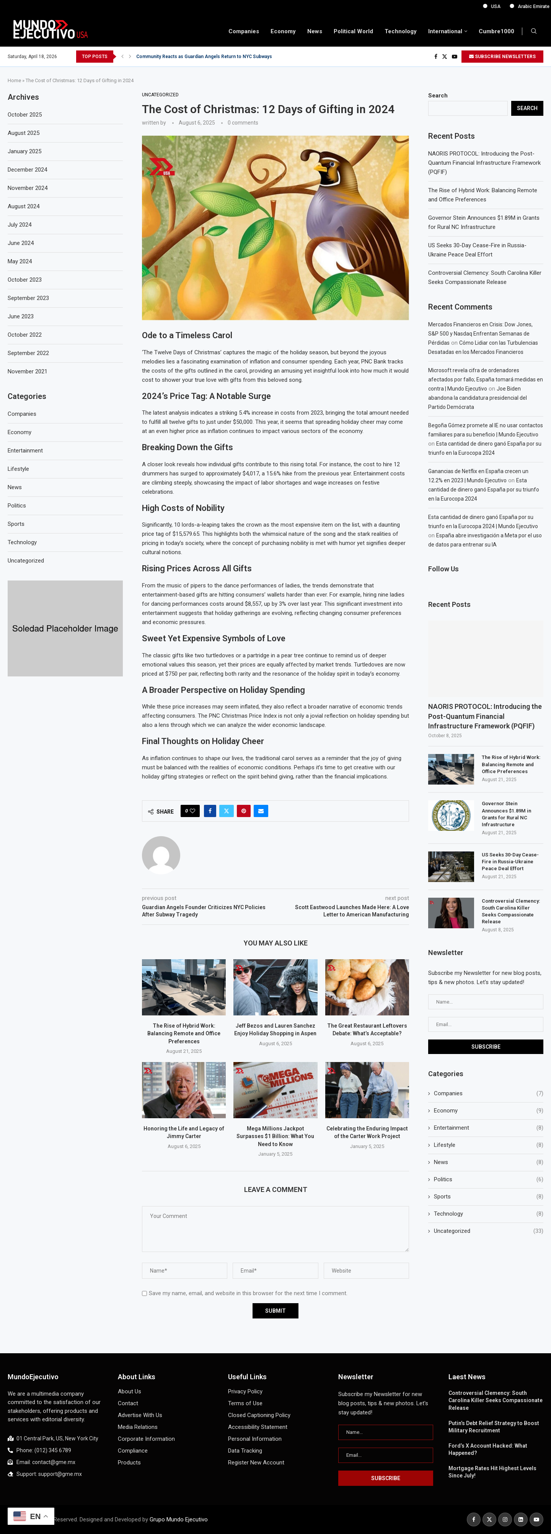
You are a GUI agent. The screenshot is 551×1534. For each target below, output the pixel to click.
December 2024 (27, 169)
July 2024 (19, 224)
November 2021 (27, 371)
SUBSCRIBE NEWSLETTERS (502, 56)
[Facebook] (436, 57)
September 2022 (28, 353)
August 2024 (23, 206)
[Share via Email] (261, 811)
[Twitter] (445, 57)
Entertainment (488, 1128)
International (445, 31)
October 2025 (25, 114)
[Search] (534, 31)
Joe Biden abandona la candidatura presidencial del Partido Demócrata (477, 398)
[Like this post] (192, 811)
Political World (353, 31)
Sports (488, 1197)
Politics (488, 1180)
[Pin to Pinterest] (244, 811)
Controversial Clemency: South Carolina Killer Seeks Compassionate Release (511, 911)
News (314, 31)
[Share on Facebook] (210, 811)
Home (14, 80)
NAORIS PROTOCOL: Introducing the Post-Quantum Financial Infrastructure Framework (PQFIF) (484, 162)
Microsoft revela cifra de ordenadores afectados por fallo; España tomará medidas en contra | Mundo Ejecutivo (485, 379)
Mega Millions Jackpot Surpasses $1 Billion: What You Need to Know (275, 1136)
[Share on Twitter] (226, 811)
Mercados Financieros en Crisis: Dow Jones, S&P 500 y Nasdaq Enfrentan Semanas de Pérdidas (480, 333)
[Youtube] (455, 57)
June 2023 (21, 316)
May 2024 (20, 261)
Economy (283, 31)
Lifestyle (488, 1145)
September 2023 (28, 298)
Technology (401, 31)
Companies (243, 31)
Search (438, 95)
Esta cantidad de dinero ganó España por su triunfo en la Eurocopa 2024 (483, 489)
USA (522, 6)
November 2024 (27, 188)
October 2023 (25, 279)
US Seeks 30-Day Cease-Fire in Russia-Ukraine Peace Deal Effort (510, 861)
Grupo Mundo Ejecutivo (179, 1519)
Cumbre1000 (496, 31)
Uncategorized (488, 1231)
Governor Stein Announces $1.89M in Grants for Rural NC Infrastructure (506, 814)
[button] (122, 56)
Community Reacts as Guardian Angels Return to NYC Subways (204, 56)
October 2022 (25, 334)
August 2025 (23, 133)
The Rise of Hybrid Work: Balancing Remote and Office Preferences (183, 1033)
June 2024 (21, 243)
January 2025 (24, 151)
